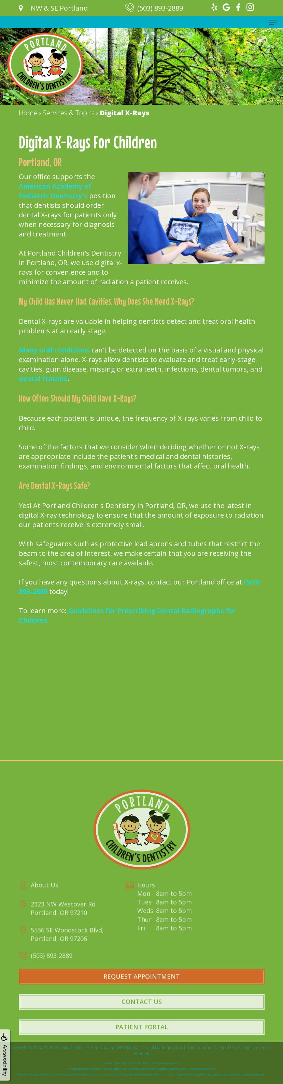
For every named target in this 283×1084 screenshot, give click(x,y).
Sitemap (141, 1053)
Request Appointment (141, 988)
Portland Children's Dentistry (81, 1048)
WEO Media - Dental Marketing (144, 1048)
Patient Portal (141, 1038)
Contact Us (142, 1013)
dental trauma (43, 378)
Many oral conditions (54, 350)
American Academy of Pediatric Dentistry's (55, 191)
